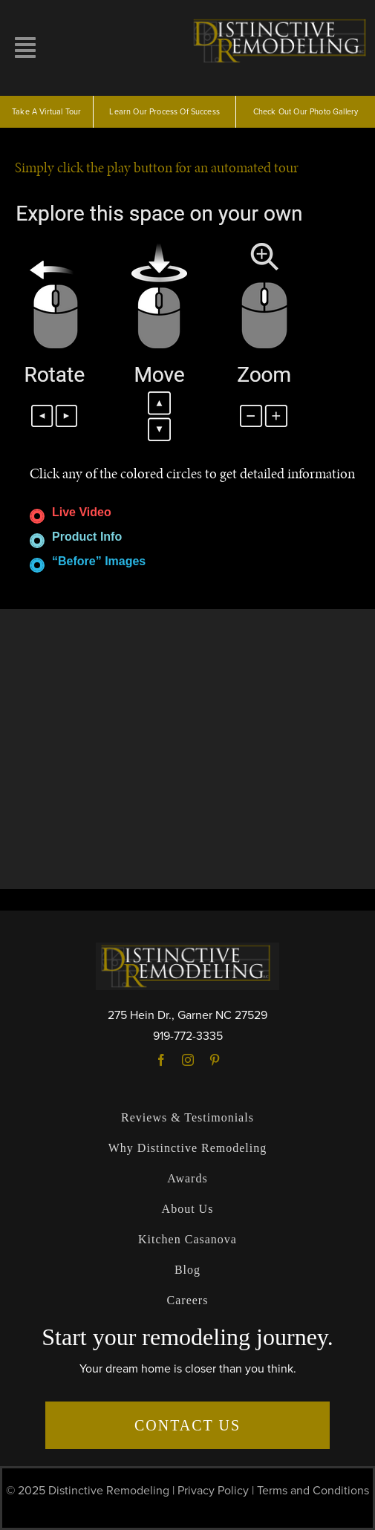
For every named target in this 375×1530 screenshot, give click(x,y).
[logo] (282, 20)
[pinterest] (215, 1060)
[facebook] (161, 1060)
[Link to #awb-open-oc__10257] (25, 47)
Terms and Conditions (313, 1490)
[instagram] (188, 1060)
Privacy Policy (213, 1490)
